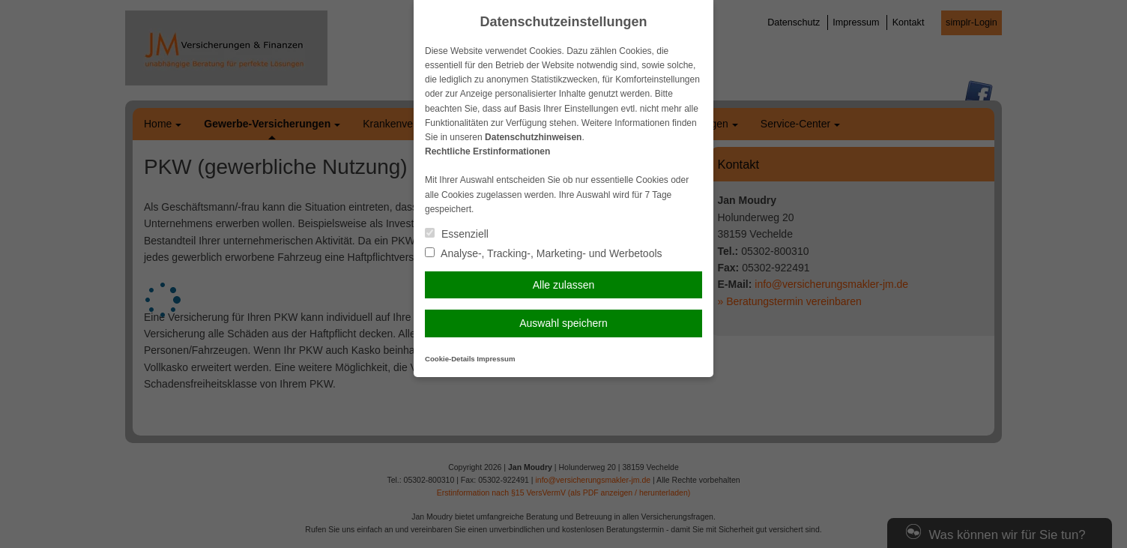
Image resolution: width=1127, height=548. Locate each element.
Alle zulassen (564, 285)
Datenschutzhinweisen (533, 137)
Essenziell (457, 234)
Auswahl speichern (563, 323)
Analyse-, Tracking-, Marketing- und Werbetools (543, 253)
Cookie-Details (450, 359)
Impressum (496, 359)
